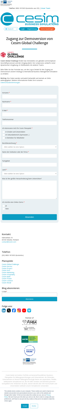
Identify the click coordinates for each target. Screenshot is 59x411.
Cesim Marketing (8, 272)
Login (23, 29)
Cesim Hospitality (8, 274)
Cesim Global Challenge (10, 264)
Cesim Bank (6, 276)
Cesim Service (7, 266)
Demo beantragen (47, 29)
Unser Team (45, 8)
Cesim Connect (7, 280)
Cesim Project (7, 268)
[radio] (29, 131)
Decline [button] (34, 406)
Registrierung (32, 29)
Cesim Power (7, 278)
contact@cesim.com (9, 242)
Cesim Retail (6, 283)
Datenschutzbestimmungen (10, 82)
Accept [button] (25, 406)
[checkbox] (29, 134)
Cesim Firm (6, 270)
